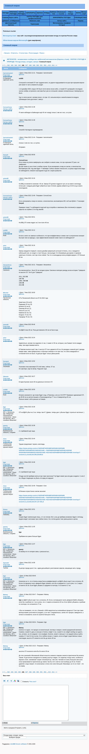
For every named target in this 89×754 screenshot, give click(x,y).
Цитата (21, 74)
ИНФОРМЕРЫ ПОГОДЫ (62, 17)
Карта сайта (13, 17)
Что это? (33, 681)
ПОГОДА (5, 13)
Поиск (42, 53)
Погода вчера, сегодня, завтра (27, 62)
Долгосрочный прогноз (10, 24)
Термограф (34, 24)
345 (19, 65)
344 (15, 65)
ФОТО (78, 13)
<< (3, 65)
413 (49, 65)
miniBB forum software (18, 751)
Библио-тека (53, 13)
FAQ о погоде (70, 13)
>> (56, 65)
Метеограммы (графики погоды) (62, 24)
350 (37, 65)
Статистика (23, 53)
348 (30, 65)
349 (34, 65)
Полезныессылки (61, 13)
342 (8, 65)
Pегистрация (33, 53)
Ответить (14, 53)
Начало (7, 53)
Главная (5, 17)
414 (53, 65)
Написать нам (34, 21)
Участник (6, 75)
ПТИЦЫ (46, 13)
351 (41, 65)
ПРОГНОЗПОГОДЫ (13, 13)
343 (12, 65)
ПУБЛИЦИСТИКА (80, 17)
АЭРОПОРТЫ (31, 13)
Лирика (80, 21)
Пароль (35, 730)
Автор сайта (61, 21)
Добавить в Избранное (10, 21)
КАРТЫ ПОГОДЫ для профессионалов (35, 17)
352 (45, 65)
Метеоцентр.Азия (9, 36)
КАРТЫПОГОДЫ (21, 13)
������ (7, 76)
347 (26, 65)
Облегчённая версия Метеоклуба (15, 40)
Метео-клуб (84, 13)
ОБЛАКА (40, 13)
